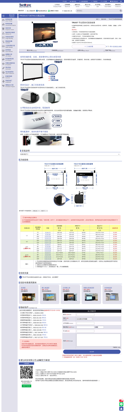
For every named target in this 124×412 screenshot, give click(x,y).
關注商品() (114, 1)
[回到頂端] (121, 409)
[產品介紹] (87, 5)
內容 (64, 341)
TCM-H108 (48, 250)
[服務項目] (77, 5)
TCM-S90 (48, 234)
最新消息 (73, 1)
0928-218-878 (37, 315)
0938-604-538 (37, 322)
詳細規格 (57, 50)
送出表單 (92, 351)
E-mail (65, 331)
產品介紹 (32, 50)
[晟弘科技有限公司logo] (25, 7)
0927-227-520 (39, 337)
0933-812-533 (37, 327)
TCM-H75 (48, 244)
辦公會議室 (45, 288)
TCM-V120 (48, 242)
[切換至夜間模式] (121, 1)
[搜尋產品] (99, 11)
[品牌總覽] (67, 5)
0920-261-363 (37, 318)
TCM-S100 (48, 236)
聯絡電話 (66, 327)
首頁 (65, 1)
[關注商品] (121, 400)
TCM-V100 (48, 240)
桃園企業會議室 (89, 288)
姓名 (64, 314)
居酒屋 (23, 288)
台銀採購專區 (83, 1)
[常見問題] (97, 5)
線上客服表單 (31, 11)
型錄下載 (109, 51)
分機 (96, 327)
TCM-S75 (48, 232)
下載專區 (94, 1)
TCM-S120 (48, 238)
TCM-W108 (47, 259)
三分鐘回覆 (88, 46)
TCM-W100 (47, 257)
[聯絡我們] (118, 5)
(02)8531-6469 (117, 46)
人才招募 (104, 1)
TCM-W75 (48, 252)
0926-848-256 (37, 320)
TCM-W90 (48, 254)
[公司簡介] (57, 5)
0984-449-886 (37, 330)
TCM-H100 (48, 248)
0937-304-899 (39, 332)
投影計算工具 (67, 11)
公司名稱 (66, 323)
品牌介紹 (83, 50)
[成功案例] (108, 5)
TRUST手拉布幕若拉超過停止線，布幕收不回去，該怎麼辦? (40, 277)
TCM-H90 (48, 246)
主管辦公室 (66, 288)
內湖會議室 (108, 288)
